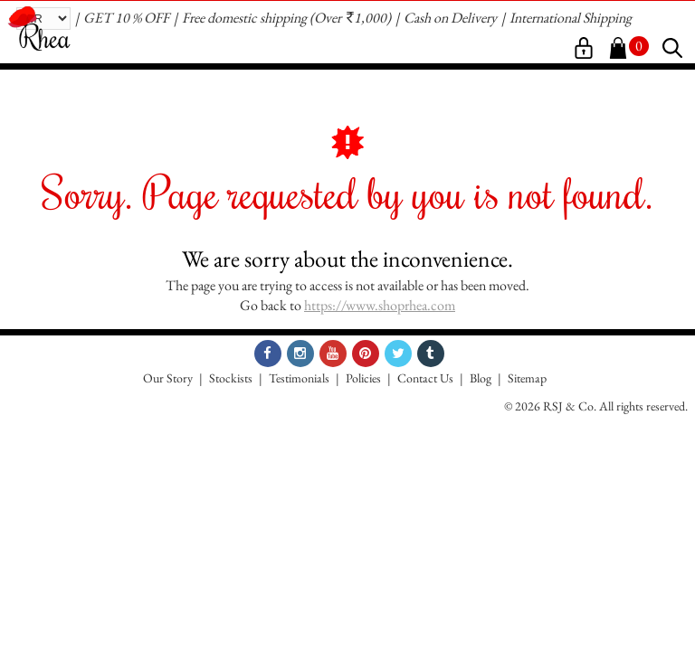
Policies (363, 378)
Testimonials (299, 378)
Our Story (168, 378)
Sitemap (527, 378)
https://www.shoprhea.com (379, 305)
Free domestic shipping (244, 17)
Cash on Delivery (450, 17)
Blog (480, 378)
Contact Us (425, 378)
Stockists (230, 378)
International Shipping (570, 17)
